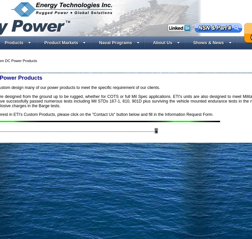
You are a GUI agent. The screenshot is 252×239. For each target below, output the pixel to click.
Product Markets (65, 42)
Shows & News (212, 42)
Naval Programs (119, 42)
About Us (166, 42)
